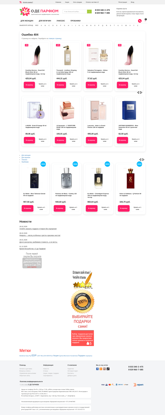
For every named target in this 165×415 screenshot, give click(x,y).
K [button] (79, 25)
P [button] (98, 25)
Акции (67, 2)
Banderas (22, 356)
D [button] (52, 25)
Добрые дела (72, 375)
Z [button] (137, 25)
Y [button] (133, 25)
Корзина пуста (122, 9)
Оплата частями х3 (92, 2)
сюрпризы (88, 356)
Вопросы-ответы (24, 371)
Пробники (76, 21)
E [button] (56, 25)
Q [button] (102, 25)
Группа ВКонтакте (64, 356)
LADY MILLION (41, 356)
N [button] (90, 25)
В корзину (29, 85)
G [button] (64, 25)
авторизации (120, 15)
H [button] (68, 25)
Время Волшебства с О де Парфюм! (32, 249)
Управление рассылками (27, 373)
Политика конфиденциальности (31, 381)
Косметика (74, 356)
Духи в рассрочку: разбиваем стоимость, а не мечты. (38, 242)
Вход (132, 2)
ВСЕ (36, 25)
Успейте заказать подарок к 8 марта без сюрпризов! (38, 229)
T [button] (114, 25)
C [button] (49, 25)
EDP (34, 355)
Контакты (71, 373)
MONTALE (49, 356)
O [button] (94, 25)
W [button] (126, 25)
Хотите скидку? (28, 2)
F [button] (60, 25)
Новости (46, 369)
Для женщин (27, 21)
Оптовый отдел (73, 371)
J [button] (75, 25)
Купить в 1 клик (42, 85)
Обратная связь (24, 375)
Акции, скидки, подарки (51, 373)
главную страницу (55, 38)
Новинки (58, 2)
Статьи (45, 371)
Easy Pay (28, 356)
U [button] (118, 25)
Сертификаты (47, 375)
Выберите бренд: (26, 25)
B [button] (45, 25)
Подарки (81, 356)
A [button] (41, 25)
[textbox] (75, 11)
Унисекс (61, 21)
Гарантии (71, 369)
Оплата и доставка (25, 369)
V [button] (121, 25)
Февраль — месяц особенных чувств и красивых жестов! (39, 235)
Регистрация (123, 2)
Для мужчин (45, 21)
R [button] (106, 25)
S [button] (110, 25)
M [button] (86, 25)
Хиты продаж (77, 2)
